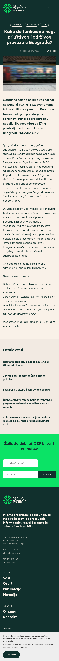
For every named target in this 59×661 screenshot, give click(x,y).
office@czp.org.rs (11, 553)
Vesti (7, 578)
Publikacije (12, 589)
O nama (9, 611)
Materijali (11, 594)
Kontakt (10, 617)
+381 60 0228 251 (11, 549)
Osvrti (8, 583)
